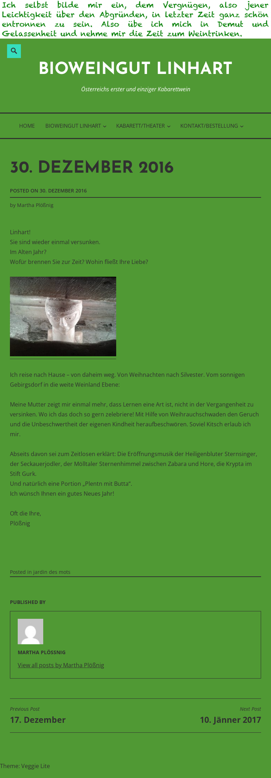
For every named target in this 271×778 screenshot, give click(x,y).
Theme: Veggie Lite (25, 766)
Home (27, 125)
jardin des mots (51, 572)
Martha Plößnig (35, 205)
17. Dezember (38, 715)
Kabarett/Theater (140, 125)
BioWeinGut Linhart (135, 70)
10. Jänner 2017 (230, 715)
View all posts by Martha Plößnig (61, 665)
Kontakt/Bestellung (209, 125)
